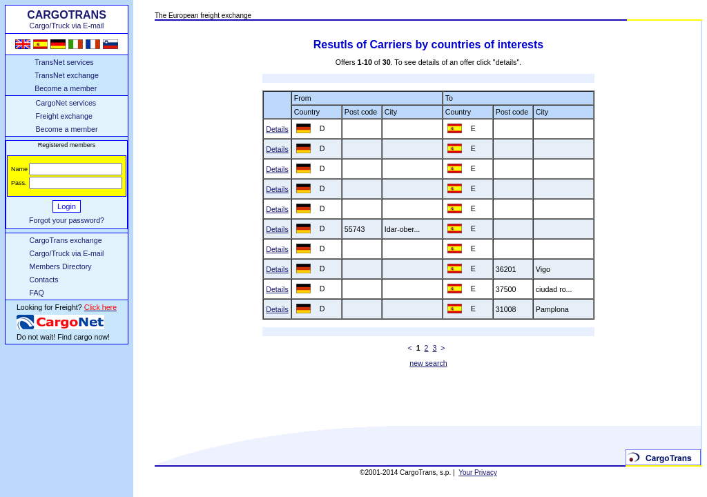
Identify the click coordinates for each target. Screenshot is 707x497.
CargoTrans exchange (66, 240)
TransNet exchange (67, 75)
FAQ (37, 293)
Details (277, 129)
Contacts (44, 279)
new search (428, 363)
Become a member (66, 88)
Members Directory (61, 266)
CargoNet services (65, 103)
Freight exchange (63, 116)
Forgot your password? (66, 220)
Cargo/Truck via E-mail (67, 253)
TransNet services (64, 62)
